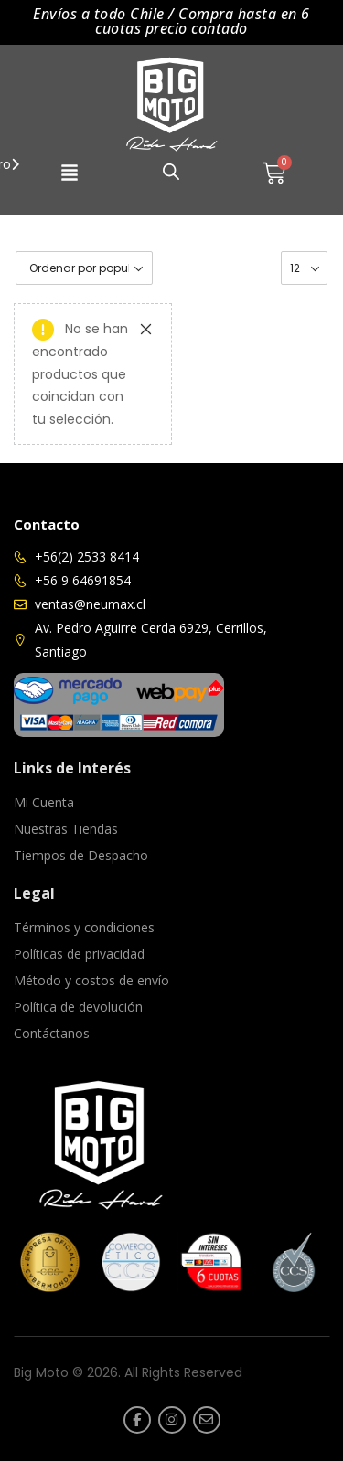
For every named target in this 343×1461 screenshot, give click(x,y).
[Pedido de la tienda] (84, 268)
